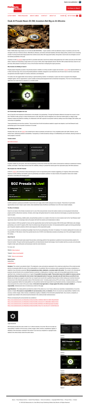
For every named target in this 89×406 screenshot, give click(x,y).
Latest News (12, 15)
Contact (44, 15)
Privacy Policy (68, 399)
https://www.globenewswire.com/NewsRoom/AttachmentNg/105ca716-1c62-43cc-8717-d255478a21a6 (33, 305)
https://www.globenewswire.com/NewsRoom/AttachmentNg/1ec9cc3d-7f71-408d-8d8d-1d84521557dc (33, 301)
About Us (53, 15)
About (13, 399)
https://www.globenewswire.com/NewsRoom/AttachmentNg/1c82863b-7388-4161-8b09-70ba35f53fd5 (33, 299)
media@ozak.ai (11, 263)
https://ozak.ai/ (16, 250)
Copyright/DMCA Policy (57, 399)
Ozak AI (66, 69)
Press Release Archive (21, 399)
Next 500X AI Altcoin (13, 141)
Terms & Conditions (45, 399)
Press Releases (23, 15)
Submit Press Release (34, 399)
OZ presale (19, 59)
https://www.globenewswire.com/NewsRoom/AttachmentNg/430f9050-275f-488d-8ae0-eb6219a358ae (33, 303)
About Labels (34, 15)
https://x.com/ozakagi (17, 256)
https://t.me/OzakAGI (18, 253)
